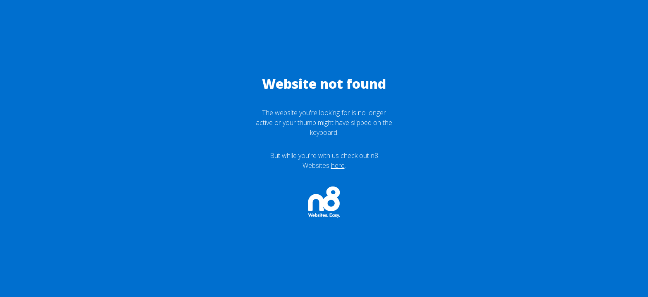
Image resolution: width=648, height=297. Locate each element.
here (338, 165)
